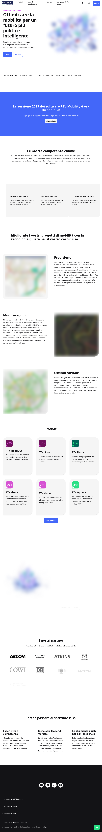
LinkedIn (54, 785)
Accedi (96, 3)
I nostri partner (61, 75)
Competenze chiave (10, 75)
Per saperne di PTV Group (69, 609)
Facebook (47, 785)
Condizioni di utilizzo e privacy (21, 827)
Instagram (60, 785)
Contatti (18, 54)
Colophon (45, 827)
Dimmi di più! (51, 123)
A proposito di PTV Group (45, 75)
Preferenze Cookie (7, 827)
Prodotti (7, 54)
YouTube (41, 785)
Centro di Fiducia (36, 827)
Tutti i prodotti (51, 520)
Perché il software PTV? (75, 75)
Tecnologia (23, 75)
